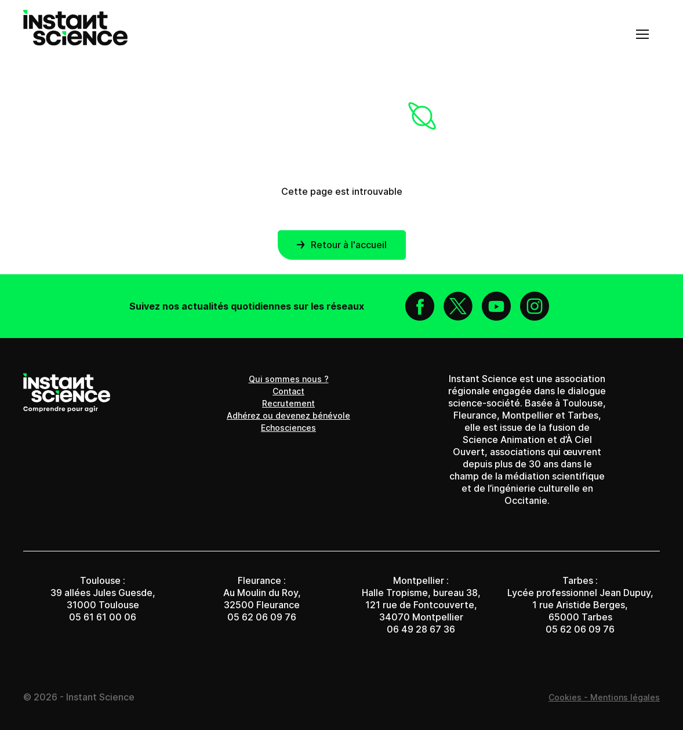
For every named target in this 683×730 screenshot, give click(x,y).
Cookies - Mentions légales (604, 697)
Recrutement (288, 403)
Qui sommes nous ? (289, 379)
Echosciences (288, 428)
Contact (288, 391)
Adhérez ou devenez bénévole (288, 415)
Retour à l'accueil (342, 244)
